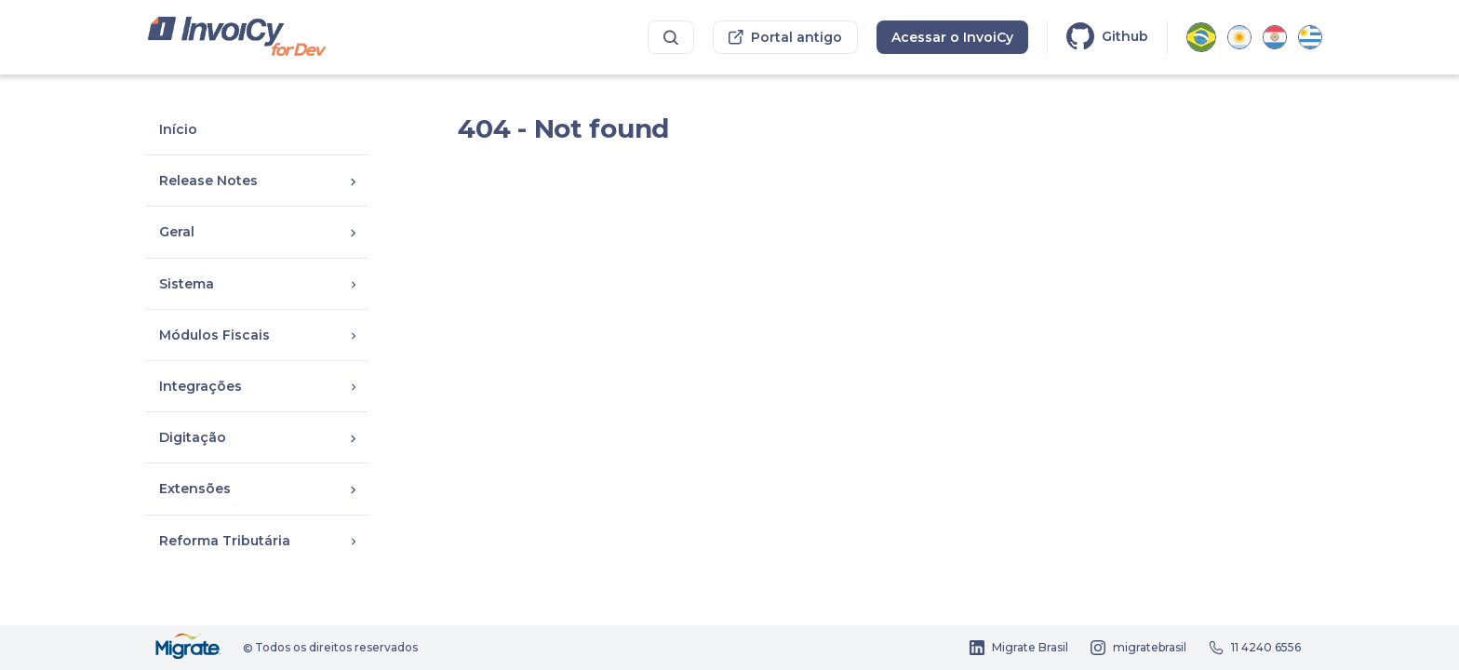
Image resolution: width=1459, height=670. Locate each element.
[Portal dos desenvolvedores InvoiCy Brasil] (238, 37)
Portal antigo (785, 37)
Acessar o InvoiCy (952, 37)
